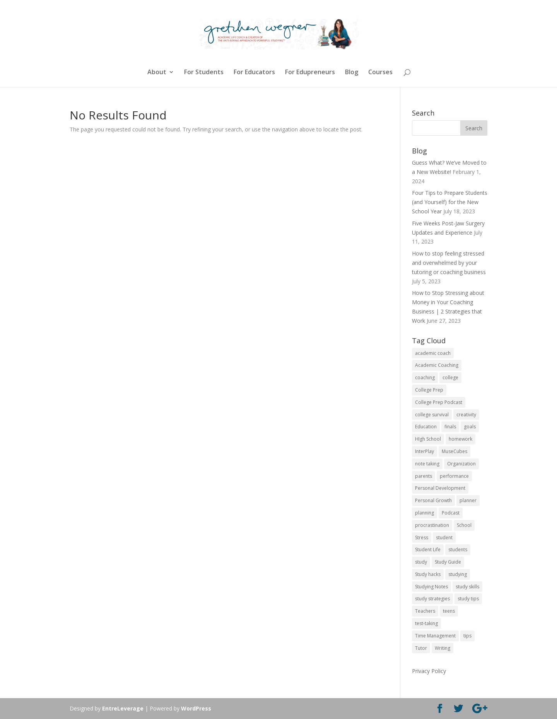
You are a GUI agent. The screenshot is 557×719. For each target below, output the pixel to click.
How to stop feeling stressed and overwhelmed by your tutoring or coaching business (449, 263)
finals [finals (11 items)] (450, 426)
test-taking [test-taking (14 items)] (426, 623)
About (156, 72)
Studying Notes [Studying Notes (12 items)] (431, 586)
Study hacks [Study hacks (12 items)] (428, 574)
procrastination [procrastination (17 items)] (432, 525)
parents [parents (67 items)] (423, 476)
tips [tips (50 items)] (467, 635)
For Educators (254, 72)
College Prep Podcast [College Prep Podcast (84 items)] (438, 402)
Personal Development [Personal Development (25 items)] (440, 488)
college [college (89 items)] (450, 377)
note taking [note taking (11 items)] (427, 463)
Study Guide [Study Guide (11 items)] (448, 562)
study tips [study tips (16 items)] (468, 598)
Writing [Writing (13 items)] (442, 648)
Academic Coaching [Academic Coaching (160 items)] (436, 365)
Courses (380, 72)
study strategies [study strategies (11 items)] (432, 598)
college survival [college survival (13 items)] (432, 414)
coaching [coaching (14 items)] (425, 377)
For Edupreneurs (310, 72)
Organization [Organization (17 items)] (461, 463)
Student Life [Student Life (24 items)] (428, 549)
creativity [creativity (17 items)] (466, 414)
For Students (204, 72)
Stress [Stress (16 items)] (421, 537)
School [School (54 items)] (464, 525)
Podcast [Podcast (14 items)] (451, 512)
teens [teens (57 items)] (449, 611)
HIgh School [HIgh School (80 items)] (428, 439)
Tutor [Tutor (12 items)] (421, 648)
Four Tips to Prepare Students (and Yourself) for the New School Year (449, 202)
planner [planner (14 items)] (468, 500)
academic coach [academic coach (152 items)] (433, 353)
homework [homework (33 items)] (460, 439)
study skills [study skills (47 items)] (467, 586)
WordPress (196, 708)
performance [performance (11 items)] (454, 476)
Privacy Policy (429, 671)
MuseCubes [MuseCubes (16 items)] (454, 451)
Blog (351, 72)
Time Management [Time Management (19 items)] (435, 635)
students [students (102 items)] (457, 549)
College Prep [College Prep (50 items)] (429, 390)
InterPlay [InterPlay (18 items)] (424, 451)
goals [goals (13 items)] (470, 426)
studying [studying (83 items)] (457, 574)
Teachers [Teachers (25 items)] (425, 611)
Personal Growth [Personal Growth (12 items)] (433, 500)
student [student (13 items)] (444, 537)
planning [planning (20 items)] (424, 512)
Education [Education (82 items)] (426, 426)
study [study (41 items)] (421, 562)
